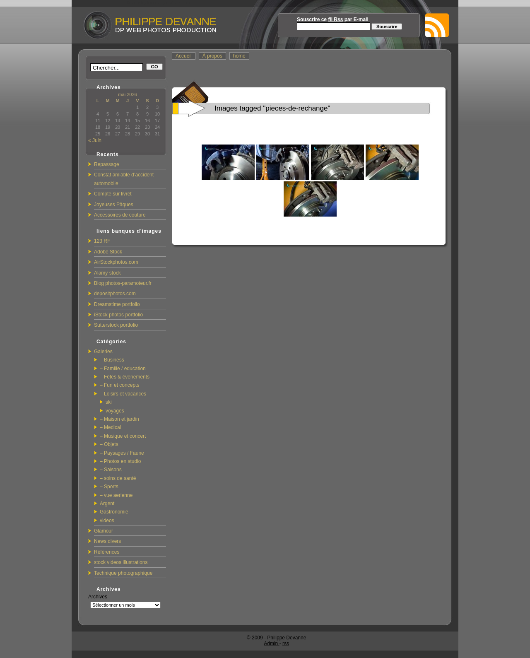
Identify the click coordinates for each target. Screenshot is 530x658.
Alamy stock (107, 273)
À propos (212, 56)
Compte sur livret (113, 194)
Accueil (184, 56)
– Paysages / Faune (122, 453)
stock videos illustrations (120, 562)
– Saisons (111, 469)
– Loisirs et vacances (123, 394)
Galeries (103, 351)
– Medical (110, 427)
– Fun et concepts (119, 385)
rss (285, 643)
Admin (271, 643)
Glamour (103, 531)
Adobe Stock (108, 252)
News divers (107, 541)
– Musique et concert (123, 436)
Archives (97, 597)
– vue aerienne (116, 495)
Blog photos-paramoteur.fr (123, 283)
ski (109, 402)
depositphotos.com (115, 293)
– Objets (109, 444)
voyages (115, 411)
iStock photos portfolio (118, 315)
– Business (112, 360)
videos (107, 520)
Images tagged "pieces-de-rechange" (272, 108)
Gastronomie (114, 512)
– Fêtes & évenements (124, 377)
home (239, 56)
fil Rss (335, 19)
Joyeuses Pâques (113, 204)
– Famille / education (123, 368)
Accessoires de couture (120, 215)
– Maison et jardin (119, 419)
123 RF (102, 241)
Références (106, 552)
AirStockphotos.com (116, 262)
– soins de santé (118, 478)
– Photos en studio (120, 461)
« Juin (94, 140)
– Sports (109, 486)
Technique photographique (123, 573)
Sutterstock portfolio (116, 325)
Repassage (106, 164)
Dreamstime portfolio (117, 304)
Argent (107, 503)
